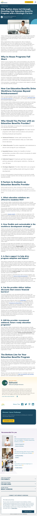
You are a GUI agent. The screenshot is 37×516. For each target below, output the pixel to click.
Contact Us (29, 2)
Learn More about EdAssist (8, 396)
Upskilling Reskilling (19, 455)
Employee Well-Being (19, 446)
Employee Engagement (19, 444)
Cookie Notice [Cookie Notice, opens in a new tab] (14, 508)
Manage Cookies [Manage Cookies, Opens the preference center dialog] (28, 511)
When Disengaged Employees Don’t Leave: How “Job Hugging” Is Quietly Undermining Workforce (24, 440)
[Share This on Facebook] (21, 404)
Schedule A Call (8, 421)
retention (17, 457)
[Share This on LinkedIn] (32, 404)
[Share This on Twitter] (25, 404)
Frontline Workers (18, 467)
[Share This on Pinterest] (29, 404)
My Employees (5, 6)
